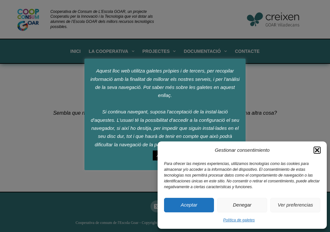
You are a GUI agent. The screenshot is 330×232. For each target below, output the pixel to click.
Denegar (242, 205)
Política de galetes (239, 220)
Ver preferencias (295, 205)
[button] (317, 150)
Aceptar (189, 205)
